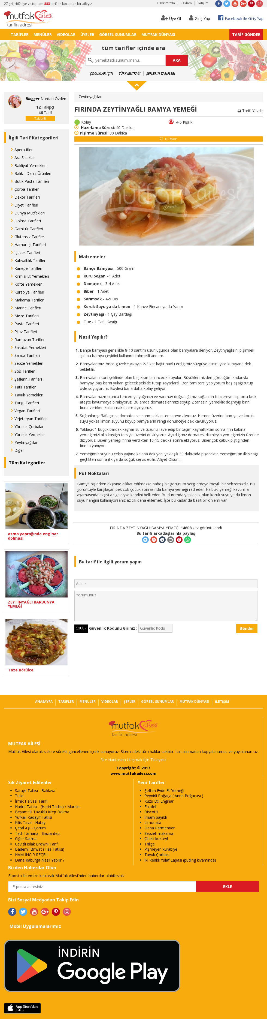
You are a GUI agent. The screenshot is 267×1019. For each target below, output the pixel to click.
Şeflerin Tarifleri (160, 73)
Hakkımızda (166, 3)
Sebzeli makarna (158, 833)
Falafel (150, 806)
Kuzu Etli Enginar (159, 801)
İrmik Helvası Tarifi (31, 801)
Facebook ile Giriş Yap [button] (240, 18)
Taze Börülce (21, 670)
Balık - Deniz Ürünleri (32, 173)
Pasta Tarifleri (26, 323)
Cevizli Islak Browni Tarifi (37, 844)
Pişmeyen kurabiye (160, 849)
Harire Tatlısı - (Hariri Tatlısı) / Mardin (47, 806)
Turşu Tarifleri (26, 402)
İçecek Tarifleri (27, 252)
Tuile (19, 795)
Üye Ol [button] (171, 18)
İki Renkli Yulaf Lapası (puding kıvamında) (180, 860)
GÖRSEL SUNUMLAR (117, 34)
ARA (177, 60)
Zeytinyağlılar (26, 442)
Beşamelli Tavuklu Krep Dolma (42, 811)
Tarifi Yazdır (250, 110)
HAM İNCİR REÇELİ (31, 854)
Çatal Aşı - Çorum (30, 827)
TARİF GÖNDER (246, 34)
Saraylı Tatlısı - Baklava (35, 790)
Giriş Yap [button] (199, 18)
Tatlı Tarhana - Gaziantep (37, 833)
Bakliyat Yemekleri (30, 165)
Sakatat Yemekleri (30, 347)
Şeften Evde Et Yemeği (164, 790)
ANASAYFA (44, 701)
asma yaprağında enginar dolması (33, 536)
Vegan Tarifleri (27, 410)
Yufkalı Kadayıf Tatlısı (33, 817)
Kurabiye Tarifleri (29, 292)
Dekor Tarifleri (27, 197)
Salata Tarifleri (27, 355)
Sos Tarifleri (24, 371)
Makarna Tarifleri (29, 300)
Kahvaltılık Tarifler (29, 260)
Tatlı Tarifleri (25, 387)
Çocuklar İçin (101, 73)
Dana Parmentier (159, 827)
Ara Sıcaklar (24, 157)
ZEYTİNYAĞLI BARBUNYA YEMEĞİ (31, 604)
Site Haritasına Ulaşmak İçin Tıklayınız (133, 759)
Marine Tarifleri (27, 307)
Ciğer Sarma (26, 838)
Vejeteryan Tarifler (30, 418)
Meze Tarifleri (26, 315)
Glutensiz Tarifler (29, 236)
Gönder (247, 628)
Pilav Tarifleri (25, 331)
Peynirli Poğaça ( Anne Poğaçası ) (173, 795)
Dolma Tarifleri (27, 220)
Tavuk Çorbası (156, 854)
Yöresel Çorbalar (29, 426)
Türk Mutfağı (130, 73)
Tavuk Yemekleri (28, 395)
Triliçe (149, 844)
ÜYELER (87, 34)
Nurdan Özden (46, 98)
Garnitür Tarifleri (28, 228)
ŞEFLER (129, 701)
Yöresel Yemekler (29, 434)
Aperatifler (23, 149)
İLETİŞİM (222, 701)
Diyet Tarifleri (26, 205)
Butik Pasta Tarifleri (31, 181)
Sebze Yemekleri (28, 363)
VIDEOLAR (66, 34)
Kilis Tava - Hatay (30, 822)
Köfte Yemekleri (28, 284)
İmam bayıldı (155, 817)
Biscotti (151, 811)
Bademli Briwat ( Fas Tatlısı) (39, 849)
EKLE (227, 886)
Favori (168, 139)
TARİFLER (20, 34)
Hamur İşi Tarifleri (30, 244)
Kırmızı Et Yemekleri (31, 276)
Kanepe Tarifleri (28, 268)
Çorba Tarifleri (27, 189)
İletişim (203, 3)
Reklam (186, 3)
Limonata (152, 822)
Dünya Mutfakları (29, 213)
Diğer (19, 450)
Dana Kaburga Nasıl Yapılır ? (39, 860)
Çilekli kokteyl (156, 838)
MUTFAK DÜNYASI (158, 34)
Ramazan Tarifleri (29, 339)
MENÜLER (43, 34)
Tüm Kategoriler (27, 463)
